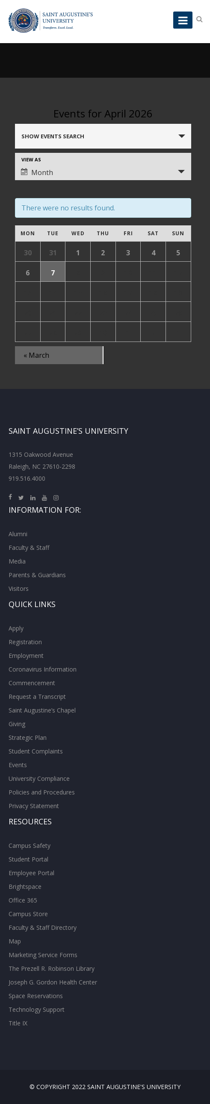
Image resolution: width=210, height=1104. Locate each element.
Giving (17, 724)
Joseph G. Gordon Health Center (53, 982)
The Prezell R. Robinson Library (52, 968)
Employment (26, 655)
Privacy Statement (34, 806)
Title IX (18, 1023)
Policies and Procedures (42, 792)
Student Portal (28, 859)
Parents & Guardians (37, 575)
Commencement (32, 683)
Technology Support (37, 1009)
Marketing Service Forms (43, 955)
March (36, 355)
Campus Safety (29, 845)
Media (17, 561)
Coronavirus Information (43, 669)
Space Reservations (36, 996)
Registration (25, 642)
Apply (16, 628)
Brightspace (25, 886)
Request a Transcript (37, 696)
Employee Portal (31, 873)
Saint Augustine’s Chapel (42, 710)
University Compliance (39, 778)
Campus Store (28, 914)
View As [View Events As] (31, 159)
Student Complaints (36, 751)
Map (15, 941)
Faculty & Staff (29, 547)
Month (37, 172)
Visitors (19, 588)
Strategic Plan (28, 737)
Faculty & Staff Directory (43, 927)
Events (18, 765)
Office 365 (23, 900)
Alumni (18, 534)
